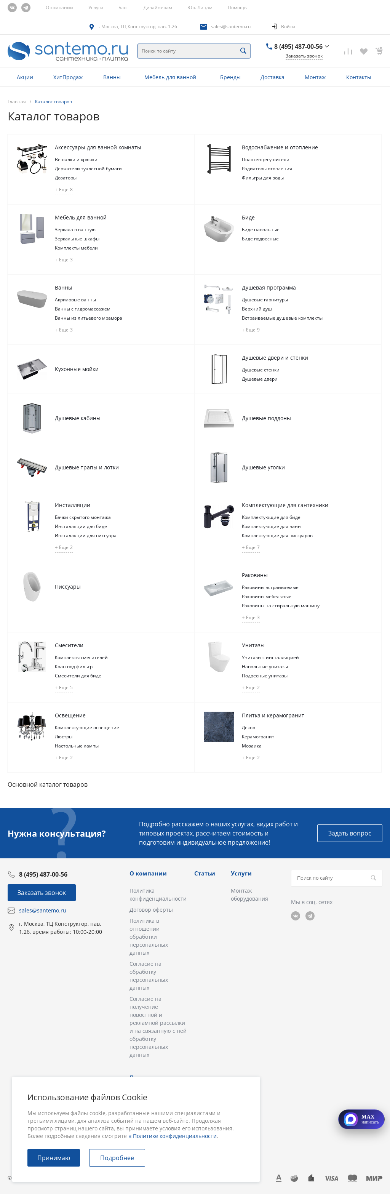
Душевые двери (260, 379)
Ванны (63, 287)
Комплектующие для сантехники (285, 505)
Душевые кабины (78, 418)
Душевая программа (269, 287)
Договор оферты (151, 909)
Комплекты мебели (76, 248)
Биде (248, 217)
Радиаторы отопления (267, 168)
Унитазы (253, 645)
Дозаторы (66, 177)
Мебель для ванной (81, 217)
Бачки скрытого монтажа (83, 517)
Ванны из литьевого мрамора (88, 318)
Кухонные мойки (77, 369)
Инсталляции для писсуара (86, 535)
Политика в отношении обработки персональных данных (148, 936)
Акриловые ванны (75, 299)
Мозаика (252, 746)
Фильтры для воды (263, 177)
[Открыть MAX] (361, 1119)
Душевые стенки (261, 370)
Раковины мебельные (266, 596)
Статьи (204, 873)
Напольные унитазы (265, 666)
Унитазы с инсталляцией (270, 657)
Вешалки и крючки (76, 159)
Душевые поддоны (266, 418)
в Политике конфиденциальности (172, 1136)
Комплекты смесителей (81, 657)
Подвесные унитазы (265, 675)
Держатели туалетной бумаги (88, 168)
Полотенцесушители (265, 159)
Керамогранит (258, 736)
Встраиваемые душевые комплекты (282, 318)
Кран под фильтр (74, 666)
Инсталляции (72, 505)
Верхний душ (257, 309)
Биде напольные (261, 229)
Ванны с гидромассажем (82, 309)
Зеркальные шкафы (77, 238)
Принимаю (53, 1158)
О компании (59, 7)
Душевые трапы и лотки (87, 467)
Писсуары (68, 586)
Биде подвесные (260, 238)
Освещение (70, 715)
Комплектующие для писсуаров (277, 535)
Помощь (237, 7)
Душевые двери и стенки (275, 357)
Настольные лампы (77, 746)
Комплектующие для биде (271, 517)
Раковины (255, 575)
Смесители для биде (78, 675)
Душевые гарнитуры (265, 299)
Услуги (95, 7)
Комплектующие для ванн (271, 526)
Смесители (69, 645)
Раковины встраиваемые (270, 587)
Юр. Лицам (200, 7)
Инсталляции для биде (81, 526)
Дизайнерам (158, 7)
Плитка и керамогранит (273, 715)
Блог (123, 7)
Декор (248, 727)
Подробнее (117, 1158)
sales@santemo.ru (231, 26)
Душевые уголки (263, 467)
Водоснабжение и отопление (280, 147)
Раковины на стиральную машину (281, 605)
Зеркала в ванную (75, 229)
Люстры (63, 736)
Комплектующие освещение (87, 727)
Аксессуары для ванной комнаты (98, 147)
